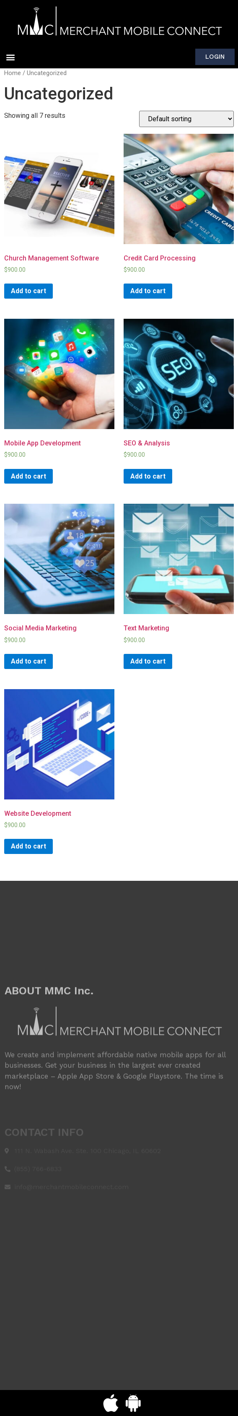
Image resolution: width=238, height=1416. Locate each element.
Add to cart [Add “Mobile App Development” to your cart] (28, 476)
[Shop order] (186, 119)
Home (12, 73)
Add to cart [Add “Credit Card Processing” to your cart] (148, 291)
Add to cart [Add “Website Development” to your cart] (28, 846)
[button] (10, 57)
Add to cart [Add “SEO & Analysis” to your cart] (148, 476)
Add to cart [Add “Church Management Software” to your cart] (28, 291)
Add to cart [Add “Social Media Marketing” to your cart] (28, 661)
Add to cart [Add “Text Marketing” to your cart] (148, 661)
